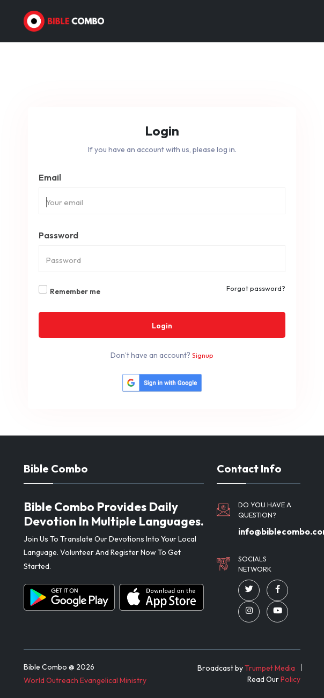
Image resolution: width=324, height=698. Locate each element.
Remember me (75, 291)
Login (162, 326)
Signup (202, 355)
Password (58, 235)
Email (50, 177)
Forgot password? (255, 288)
